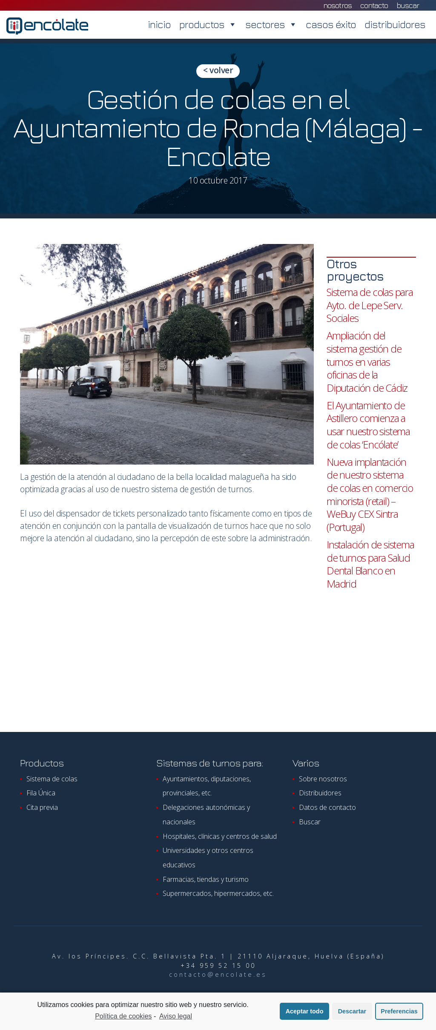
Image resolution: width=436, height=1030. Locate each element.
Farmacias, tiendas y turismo (206, 879)
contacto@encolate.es (218, 974)
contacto (374, 5)
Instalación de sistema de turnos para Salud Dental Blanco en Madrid (370, 564)
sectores (271, 24)
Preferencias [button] (399, 1012)
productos (208, 24)
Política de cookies (123, 1017)
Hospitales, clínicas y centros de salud (220, 836)
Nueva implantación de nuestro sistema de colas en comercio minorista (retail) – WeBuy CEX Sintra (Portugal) (370, 494)
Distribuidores (320, 793)
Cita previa (42, 807)
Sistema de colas (51, 778)
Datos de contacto (327, 807)
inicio (159, 24)
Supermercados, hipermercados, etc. (218, 893)
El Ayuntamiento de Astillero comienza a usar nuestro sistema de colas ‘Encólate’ (368, 424)
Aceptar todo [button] (305, 1012)
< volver (218, 70)
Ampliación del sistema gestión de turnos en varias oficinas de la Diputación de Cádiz (367, 361)
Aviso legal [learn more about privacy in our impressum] (175, 1017)
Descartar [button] (352, 1012)
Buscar (407, 5)
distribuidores (394, 24)
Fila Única (40, 793)
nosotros (337, 5)
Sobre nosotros (323, 778)
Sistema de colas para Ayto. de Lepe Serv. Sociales (370, 305)
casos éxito (331, 24)
